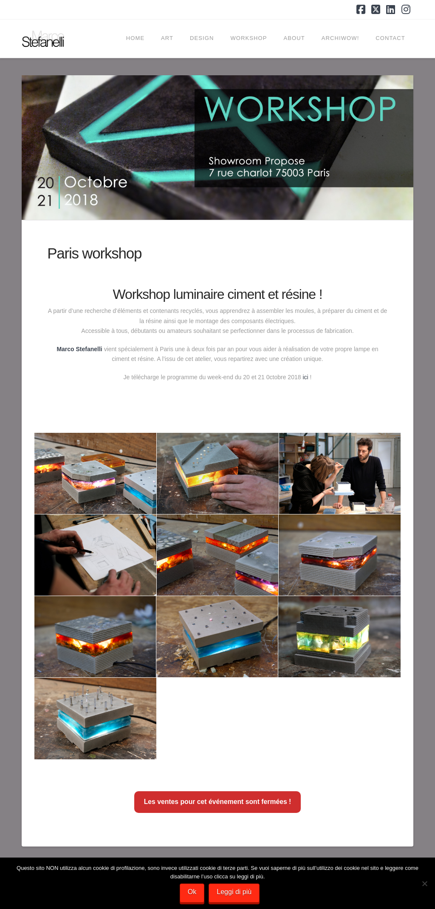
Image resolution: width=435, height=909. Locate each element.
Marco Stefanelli (79, 349)
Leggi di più (234, 891)
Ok (192, 891)
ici (305, 377)
